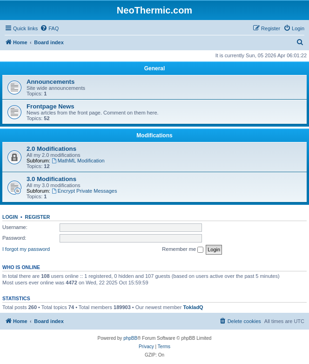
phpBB (130, 338)
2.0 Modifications (51, 148)
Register (37, 217)
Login (10, 217)
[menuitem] (49, 28)
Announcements (50, 81)
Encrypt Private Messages (84, 191)
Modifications (154, 135)
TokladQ (193, 307)
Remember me (182, 249)
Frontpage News (50, 106)
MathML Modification (78, 160)
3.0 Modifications (51, 178)
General (154, 68)
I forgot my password (26, 249)
